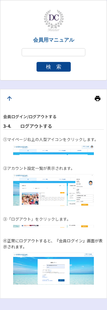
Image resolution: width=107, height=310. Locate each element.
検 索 (53, 67)
